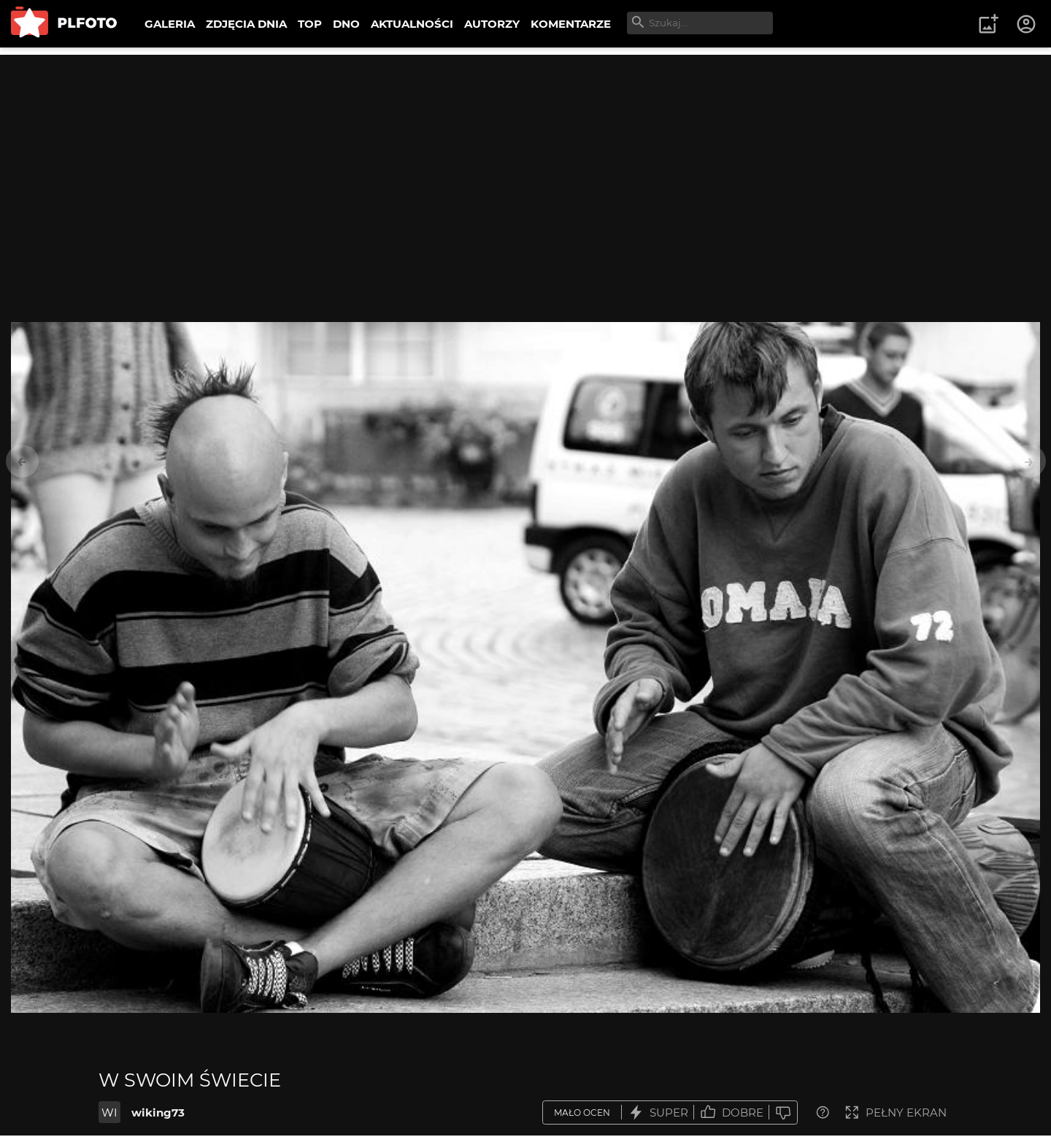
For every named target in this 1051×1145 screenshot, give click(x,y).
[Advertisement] (525, 157)
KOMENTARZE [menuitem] (571, 24)
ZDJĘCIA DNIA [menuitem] (246, 24)
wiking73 (158, 1112)
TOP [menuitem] (310, 24)
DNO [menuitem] (346, 24)
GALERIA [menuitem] (170, 24)
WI (109, 1112)
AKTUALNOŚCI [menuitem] (412, 24)
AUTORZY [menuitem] (492, 24)
